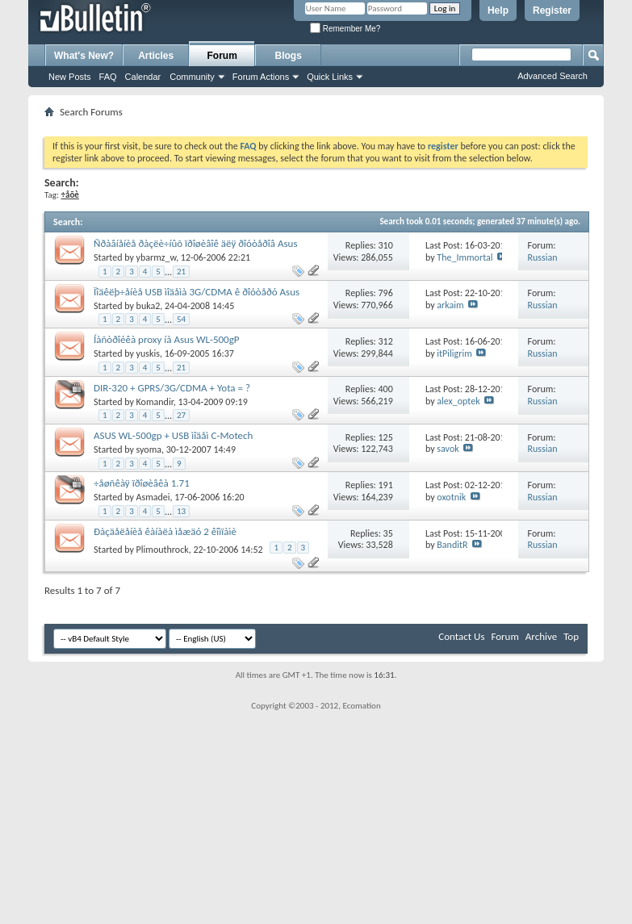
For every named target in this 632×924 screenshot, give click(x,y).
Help (498, 10)
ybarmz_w (156, 257)
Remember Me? (345, 28)
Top (571, 636)
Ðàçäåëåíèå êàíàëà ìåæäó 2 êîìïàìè (165, 531)
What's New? (84, 55)
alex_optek (458, 401)
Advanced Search (552, 76)
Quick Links (330, 77)
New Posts (69, 77)
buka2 (148, 305)
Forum (222, 55)
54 (181, 319)
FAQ (108, 77)
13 (181, 511)
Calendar (143, 77)
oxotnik (451, 497)
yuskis (148, 353)
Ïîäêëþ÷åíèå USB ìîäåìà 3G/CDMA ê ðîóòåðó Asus (196, 292)
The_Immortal (464, 257)
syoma (148, 449)
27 (181, 415)
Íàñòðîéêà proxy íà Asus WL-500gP (167, 339)
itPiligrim (454, 353)
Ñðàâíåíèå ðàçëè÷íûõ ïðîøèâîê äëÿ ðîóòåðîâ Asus (196, 243)
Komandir (155, 402)
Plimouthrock (162, 549)
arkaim (450, 305)
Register (552, 10)
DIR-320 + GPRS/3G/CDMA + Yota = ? (172, 388)
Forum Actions (260, 77)
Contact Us (461, 636)
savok (447, 448)
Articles (156, 55)
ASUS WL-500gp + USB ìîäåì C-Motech (173, 435)
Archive (541, 636)
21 (181, 271)
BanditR (452, 544)
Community (192, 77)
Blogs (288, 55)
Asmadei (153, 497)
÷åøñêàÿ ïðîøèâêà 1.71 (142, 483)
